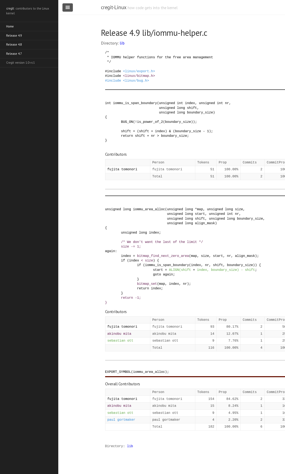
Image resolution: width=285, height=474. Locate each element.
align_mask (205, 223)
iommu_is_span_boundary (135, 103)
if (123, 260)
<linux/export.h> (139, 71)
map (200, 209)
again (110, 251)
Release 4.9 (14, 35)
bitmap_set (147, 284)
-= (133, 246)
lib (122, 43)
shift (192, 108)
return (127, 136)
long (181, 108)
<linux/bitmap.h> (139, 76)
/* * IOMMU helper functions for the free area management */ (159, 57)
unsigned (167, 103)
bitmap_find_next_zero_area (163, 256)
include (114, 71)
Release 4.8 (14, 44)
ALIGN (174, 270)
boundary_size (200, 112)
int (108, 103)
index (190, 103)
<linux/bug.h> (136, 80)
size (239, 209)
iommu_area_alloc (149, 209)
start (200, 214)
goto (157, 274)
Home (10, 26)
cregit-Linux (113, 7)
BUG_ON (127, 122)
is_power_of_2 (150, 122)
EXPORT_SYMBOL (118, 372)
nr (227, 103)
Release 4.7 (14, 54)
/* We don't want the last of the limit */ (162, 242)
